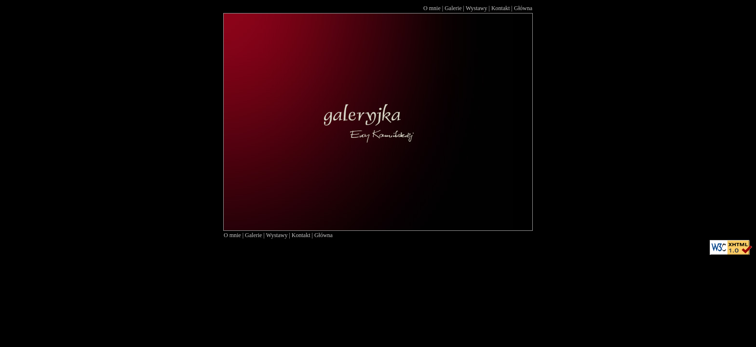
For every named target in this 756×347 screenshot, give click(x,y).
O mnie (432, 8)
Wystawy (476, 8)
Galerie (453, 8)
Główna (523, 8)
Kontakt (500, 8)
